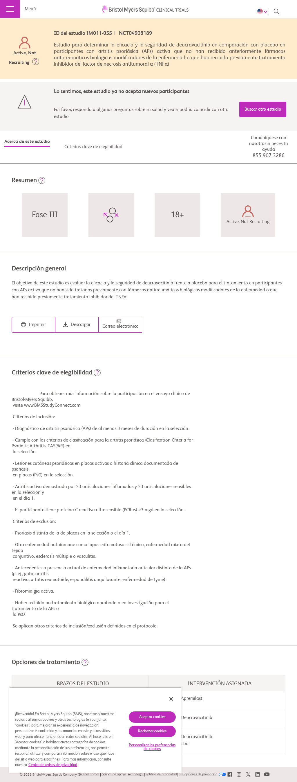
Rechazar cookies (152, 731)
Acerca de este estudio (27, 141)
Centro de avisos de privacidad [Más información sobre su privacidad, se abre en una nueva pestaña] (52, 765)
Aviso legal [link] (136, 774)
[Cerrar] (171, 699)
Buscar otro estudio (263, 109)
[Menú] (10, 9)
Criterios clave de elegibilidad (93, 147)
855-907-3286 (269, 155)
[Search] (276, 11)
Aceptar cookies (152, 717)
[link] (230, 774)
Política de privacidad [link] (161, 774)
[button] (36, 63)
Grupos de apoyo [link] (114, 774)
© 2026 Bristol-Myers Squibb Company (48, 774)
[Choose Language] (263, 11)
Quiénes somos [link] (88, 774)
